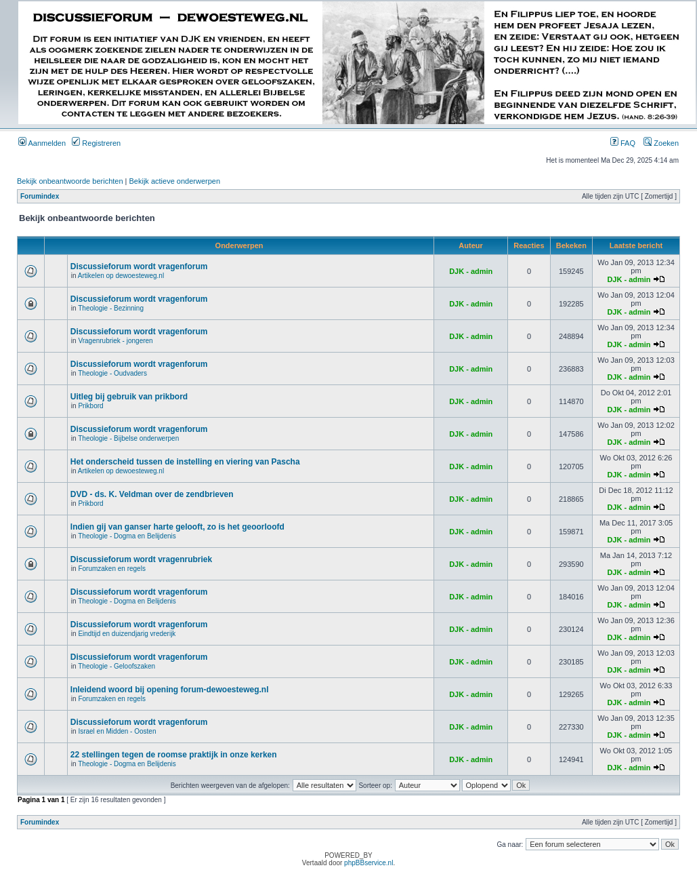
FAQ (622, 143)
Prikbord (90, 406)
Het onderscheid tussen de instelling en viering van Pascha (185, 462)
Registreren (96, 143)
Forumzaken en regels (112, 568)
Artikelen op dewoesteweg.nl (121, 275)
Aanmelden (42, 143)
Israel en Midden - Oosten (117, 731)
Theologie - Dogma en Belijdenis (127, 536)
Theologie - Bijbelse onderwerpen (128, 438)
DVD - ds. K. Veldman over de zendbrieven (152, 494)
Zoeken (661, 143)
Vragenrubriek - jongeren (115, 340)
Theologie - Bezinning (111, 308)
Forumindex (39, 196)
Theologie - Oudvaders (112, 373)
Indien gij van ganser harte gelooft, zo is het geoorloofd (177, 527)
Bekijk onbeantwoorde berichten (70, 181)
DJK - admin (470, 271)
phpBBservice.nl (368, 863)
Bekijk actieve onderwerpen (175, 181)
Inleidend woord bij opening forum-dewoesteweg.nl (169, 689)
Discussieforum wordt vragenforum (139, 266)
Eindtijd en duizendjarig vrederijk (126, 633)
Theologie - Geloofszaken (116, 666)
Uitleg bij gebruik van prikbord (129, 396)
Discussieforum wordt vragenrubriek (141, 559)
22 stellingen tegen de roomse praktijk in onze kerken (173, 754)
